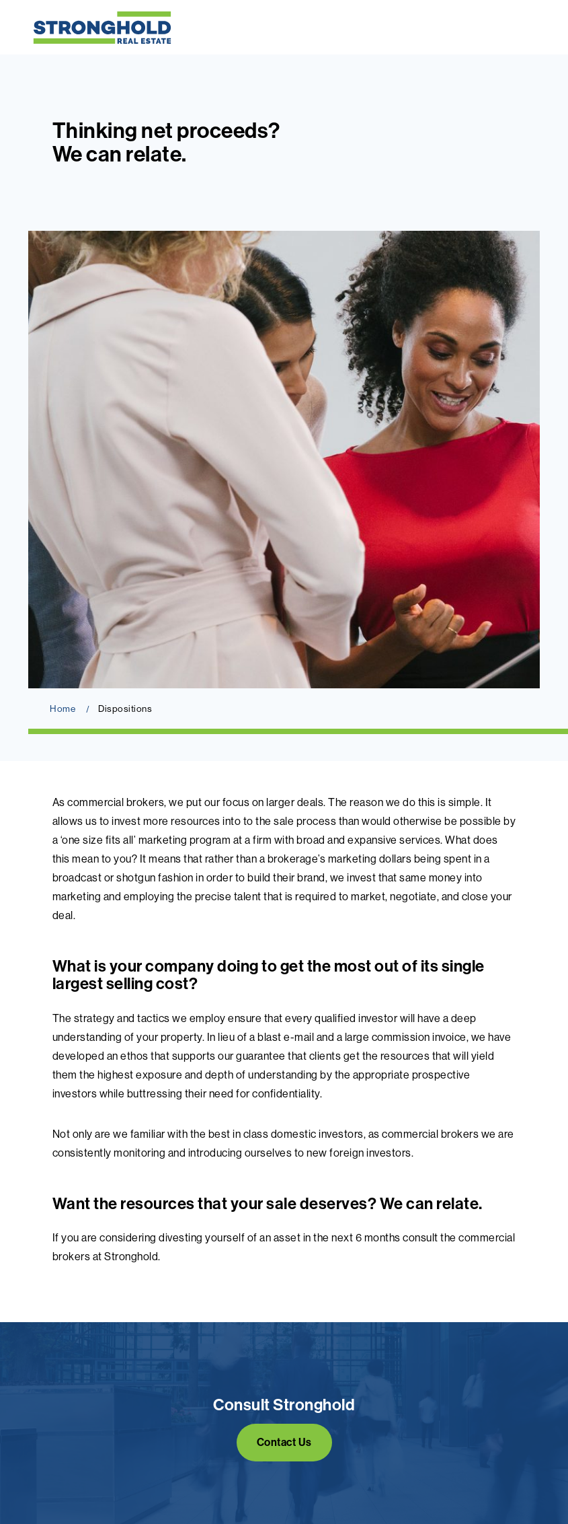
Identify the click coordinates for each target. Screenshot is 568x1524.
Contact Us (284, 1442)
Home (62, 708)
